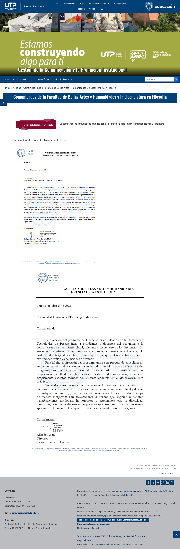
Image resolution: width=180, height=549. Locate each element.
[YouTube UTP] (158, 482)
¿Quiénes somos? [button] (20, 79)
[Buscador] (176, 79)
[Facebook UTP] (148, 482)
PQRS (82, 4)
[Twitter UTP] (153, 482)
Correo (92, 9)
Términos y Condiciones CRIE (91, 536)
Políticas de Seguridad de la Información (126, 536)
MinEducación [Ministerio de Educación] (127, 495)
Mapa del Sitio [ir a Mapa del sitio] (84, 540)
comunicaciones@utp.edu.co (25, 513)
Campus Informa (42, 79)
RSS (101, 9)
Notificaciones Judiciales (89, 528)
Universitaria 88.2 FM (63, 79)
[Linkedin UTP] (167, 482)
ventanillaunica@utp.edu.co (136, 520)
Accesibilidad (69, 4)
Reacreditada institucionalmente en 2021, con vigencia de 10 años (142, 491)
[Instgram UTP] (163, 482)
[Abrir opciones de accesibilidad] (3, 102)
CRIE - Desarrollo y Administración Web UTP (115, 544)
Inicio (56, 4)
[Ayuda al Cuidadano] (172, 482)
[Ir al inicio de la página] (176, 534)
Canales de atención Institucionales (94, 524)
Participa (81, 9)
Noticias (17, 88)
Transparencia (119, 4)
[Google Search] (159, 79)
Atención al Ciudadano (99, 4)
